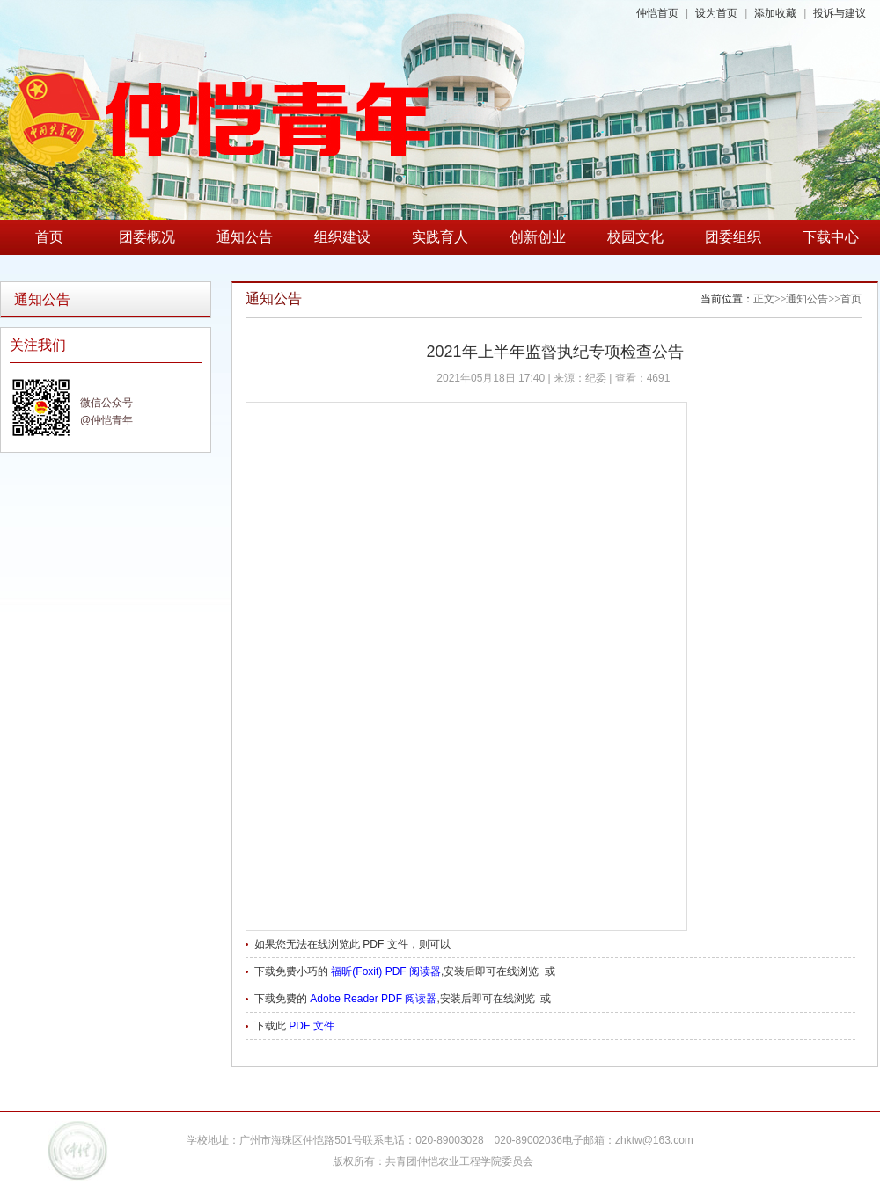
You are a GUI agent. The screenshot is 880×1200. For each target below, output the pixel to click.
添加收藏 (775, 13)
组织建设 (342, 236)
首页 (49, 236)
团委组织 (733, 236)
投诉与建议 (839, 13)
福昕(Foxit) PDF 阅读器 (386, 971)
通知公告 (244, 236)
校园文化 (635, 236)
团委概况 (147, 236)
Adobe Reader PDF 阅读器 (373, 999)
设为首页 (716, 13)
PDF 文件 (311, 1026)
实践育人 (440, 236)
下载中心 (831, 236)
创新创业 (538, 236)
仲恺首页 (657, 13)
